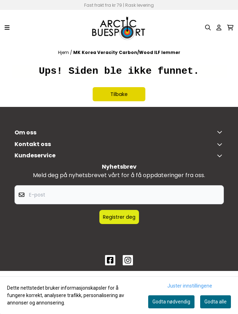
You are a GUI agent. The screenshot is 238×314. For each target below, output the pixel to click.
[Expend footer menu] (221, 155)
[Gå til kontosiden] (219, 27)
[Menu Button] (7, 27)
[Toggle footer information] (221, 132)
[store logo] (118, 27)
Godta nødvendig (171, 301)
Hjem (64, 52)
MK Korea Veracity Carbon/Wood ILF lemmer (126, 52)
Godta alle (215, 301)
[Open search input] (208, 27)
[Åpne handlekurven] (230, 27)
